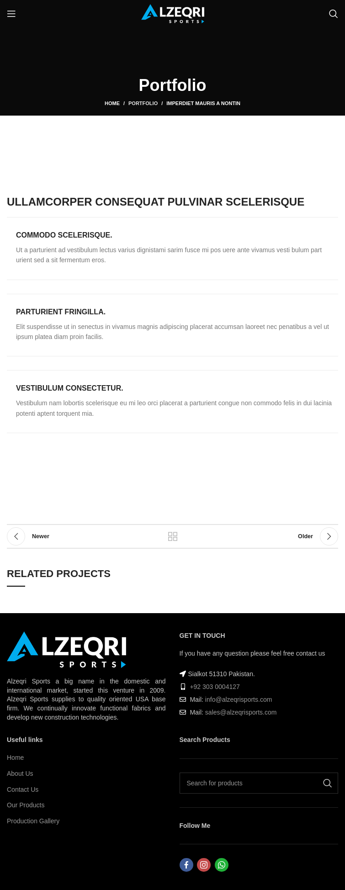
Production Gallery (33, 821)
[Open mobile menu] (11, 14)
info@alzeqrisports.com (238, 699)
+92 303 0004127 (214, 686)
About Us (20, 773)
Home (112, 103)
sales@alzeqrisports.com (241, 712)
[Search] (333, 14)
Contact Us (22, 789)
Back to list (172, 536)
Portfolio (143, 103)
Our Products (25, 805)
